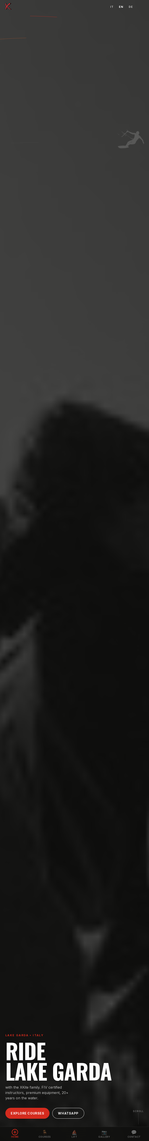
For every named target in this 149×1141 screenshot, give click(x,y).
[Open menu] (141, 6)
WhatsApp (68, 1113)
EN (121, 6)
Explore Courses (27, 1113)
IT (112, 6)
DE (131, 6)
